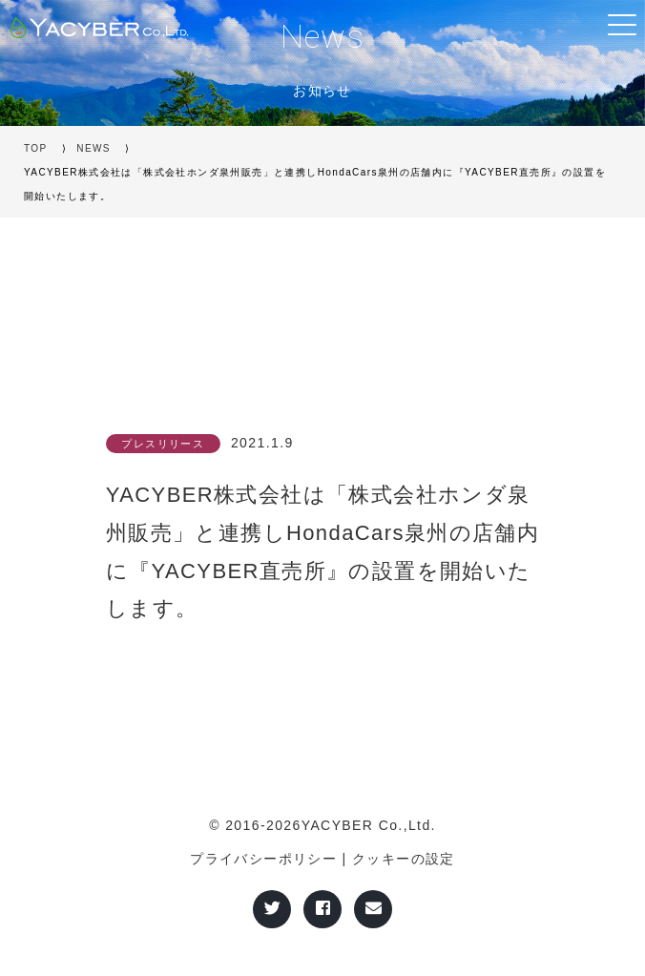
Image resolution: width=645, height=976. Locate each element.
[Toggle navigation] (621, 24)
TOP (36, 148)
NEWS (93, 148)
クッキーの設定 (403, 858)
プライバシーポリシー (263, 858)
